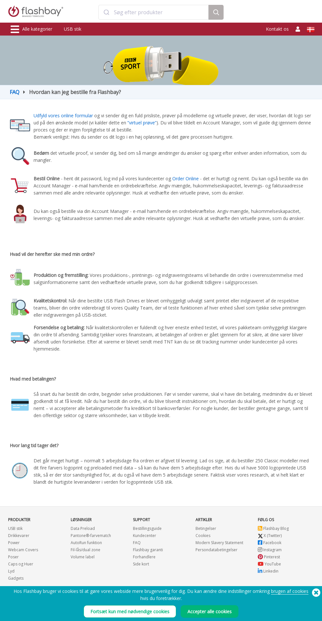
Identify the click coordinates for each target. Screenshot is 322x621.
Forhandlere (144, 557)
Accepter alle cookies (209, 611)
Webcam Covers (23, 550)
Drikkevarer (18, 535)
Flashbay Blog (273, 528)
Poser (13, 557)
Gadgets (16, 578)
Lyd (11, 571)
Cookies (203, 535)
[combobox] (153, 12)
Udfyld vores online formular (64, 115)
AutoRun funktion (86, 542)
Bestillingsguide (147, 528)
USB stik (72, 29)
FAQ (14, 92)
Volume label (83, 557)
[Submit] (106, 12)
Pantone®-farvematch (91, 535)
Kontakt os (277, 29)
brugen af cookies (289, 591)
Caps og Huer (20, 564)
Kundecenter (144, 535)
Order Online (185, 178)
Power (14, 542)
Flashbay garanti (148, 550)
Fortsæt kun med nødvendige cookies (129, 611)
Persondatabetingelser (216, 550)
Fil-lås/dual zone (85, 550)
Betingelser (206, 528)
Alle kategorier (31, 29)
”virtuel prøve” (141, 123)
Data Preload (83, 528)
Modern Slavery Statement (219, 542)
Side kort (141, 564)
